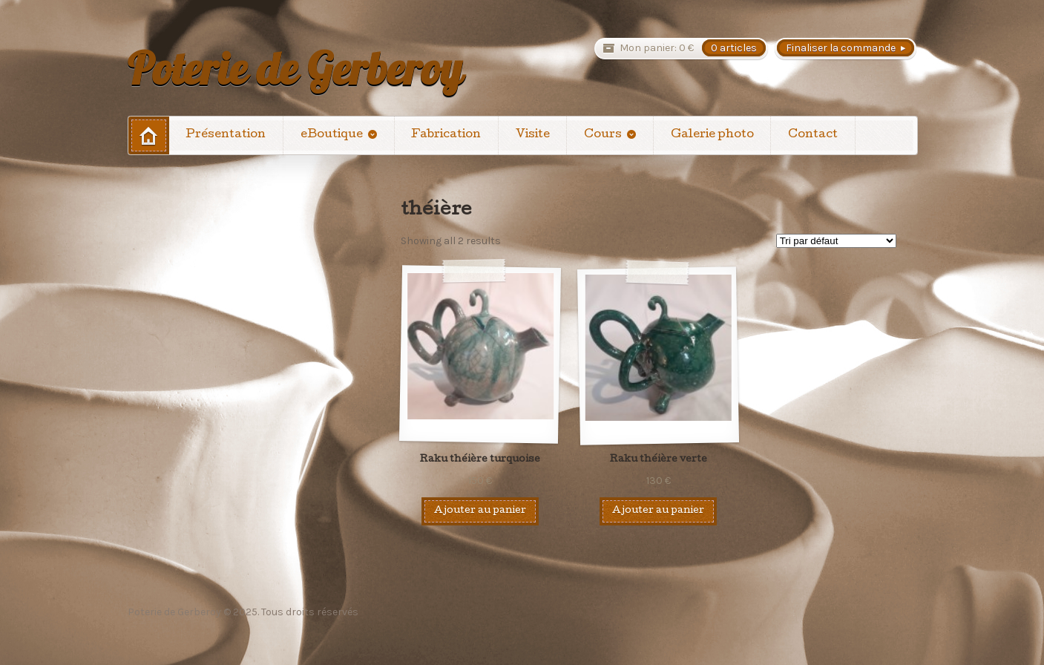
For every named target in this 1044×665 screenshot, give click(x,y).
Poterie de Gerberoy (295, 68)
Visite (533, 135)
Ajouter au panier (480, 511)
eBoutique (332, 135)
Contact (813, 135)
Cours (603, 135)
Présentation (226, 135)
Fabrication (446, 135)
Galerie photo (712, 135)
